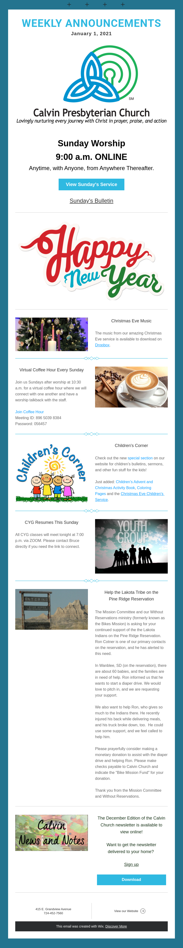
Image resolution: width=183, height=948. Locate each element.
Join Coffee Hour (29, 412)
